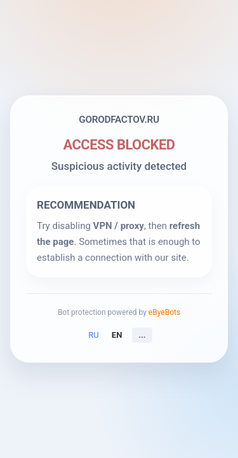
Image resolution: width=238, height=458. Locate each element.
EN (117, 335)
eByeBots (164, 312)
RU (93, 335)
